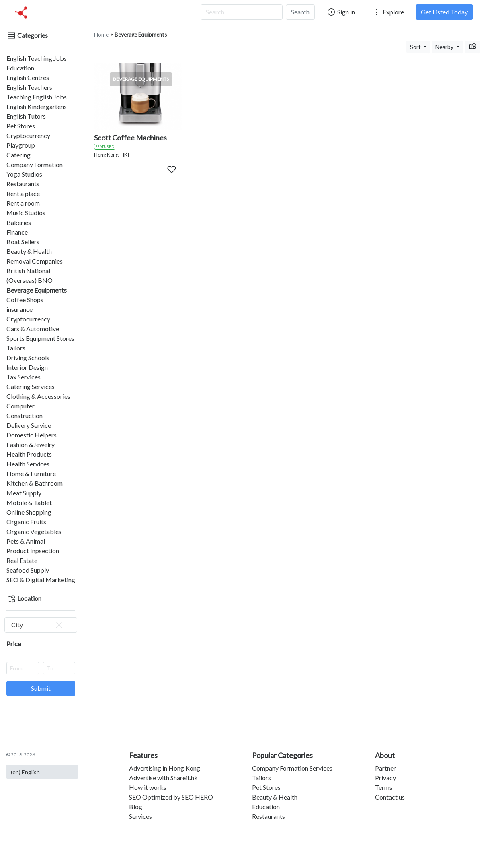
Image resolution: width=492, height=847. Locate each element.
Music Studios (25, 212)
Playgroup (20, 145)
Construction (24, 415)
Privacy (385, 777)
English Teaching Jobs (36, 58)
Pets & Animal (25, 541)
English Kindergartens (36, 106)
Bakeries (18, 222)
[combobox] (40, 625)
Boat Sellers (22, 241)
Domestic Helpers (31, 435)
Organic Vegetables (34, 531)
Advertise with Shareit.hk (163, 777)
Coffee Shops (24, 299)
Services (140, 816)
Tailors (15, 348)
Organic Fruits (26, 522)
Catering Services (30, 386)
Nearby (445, 46)
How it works (147, 787)
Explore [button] (388, 12)
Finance (17, 232)
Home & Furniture (31, 473)
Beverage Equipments (36, 290)
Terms (383, 787)
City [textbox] (37, 625)
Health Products (29, 454)
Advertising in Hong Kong (164, 768)
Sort (416, 46)
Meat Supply (23, 493)
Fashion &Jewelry (30, 444)
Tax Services (23, 377)
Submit (41, 688)
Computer (20, 406)
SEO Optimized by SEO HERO (171, 797)
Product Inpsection (32, 550)
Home (101, 34)
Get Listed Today (444, 12)
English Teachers (29, 87)
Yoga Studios (24, 174)
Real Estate (21, 560)
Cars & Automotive (32, 328)
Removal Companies (34, 261)
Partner (385, 768)
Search (300, 12)
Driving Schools (27, 357)
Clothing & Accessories (38, 396)
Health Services (27, 464)
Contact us (390, 797)
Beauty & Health (29, 251)
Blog (135, 806)
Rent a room (23, 203)
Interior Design (27, 367)
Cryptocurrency (28, 135)
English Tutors (26, 116)
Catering (18, 155)
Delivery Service (28, 425)
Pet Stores (20, 126)
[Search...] (242, 12)
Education (20, 68)
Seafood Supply (27, 570)
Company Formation (34, 164)
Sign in (340, 12)
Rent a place (23, 193)
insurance (19, 309)
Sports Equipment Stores (40, 338)
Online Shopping (28, 512)
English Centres (27, 77)
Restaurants (22, 184)
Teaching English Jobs (36, 97)
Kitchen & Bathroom (34, 483)
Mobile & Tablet (29, 502)
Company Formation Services (292, 768)
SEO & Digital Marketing (40, 579)
